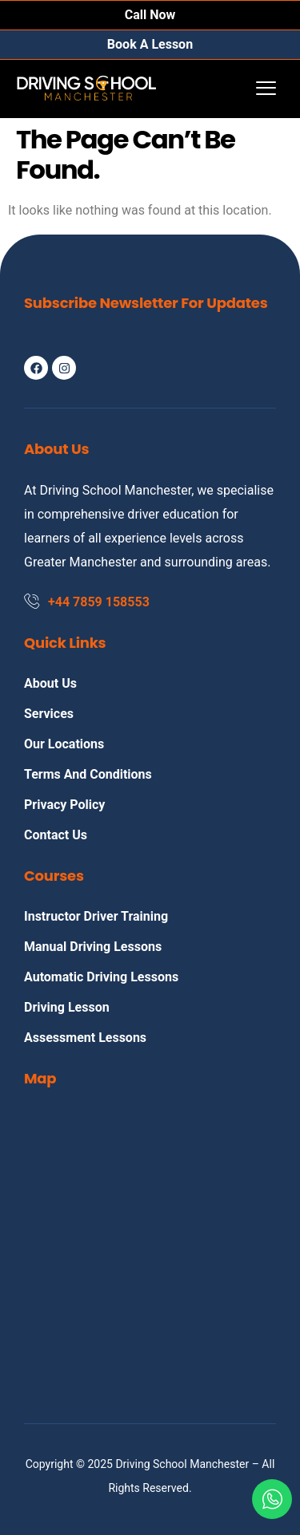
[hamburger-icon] (266, 89)
